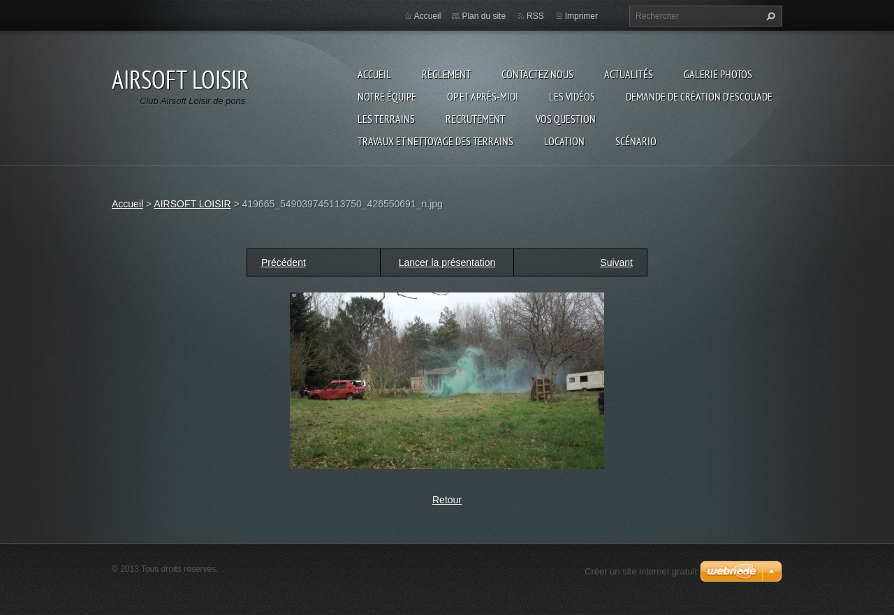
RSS (535, 16)
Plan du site (484, 16)
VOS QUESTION (566, 119)
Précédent (283, 262)
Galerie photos (718, 74)
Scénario (636, 141)
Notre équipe (387, 96)
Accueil (374, 74)
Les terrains (386, 119)
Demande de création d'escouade (699, 96)
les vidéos (572, 96)
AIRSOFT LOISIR (192, 203)
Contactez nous (537, 74)
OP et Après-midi (482, 96)
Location (564, 141)
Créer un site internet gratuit (641, 571)
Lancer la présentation (447, 262)
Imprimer (581, 16)
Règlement (446, 74)
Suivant (616, 262)
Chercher (769, 16)
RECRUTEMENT (475, 119)
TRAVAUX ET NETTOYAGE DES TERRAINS (435, 141)
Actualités (628, 74)
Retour (447, 499)
